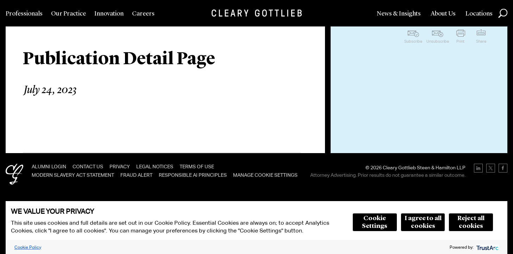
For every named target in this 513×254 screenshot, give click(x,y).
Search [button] (502, 13)
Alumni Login (49, 166)
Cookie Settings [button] (374, 222)
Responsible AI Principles (193, 175)
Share (481, 41)
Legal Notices (154, 166)
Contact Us (88, 166)
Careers (143, 14)
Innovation (109, 14)
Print (460, 41)
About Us (443, 14)
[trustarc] (487, 247)
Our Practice (68, 14)
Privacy (120, 166)
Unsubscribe (437, 41)
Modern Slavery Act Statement (73, 175)
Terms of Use (197, 166)
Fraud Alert (136, 175)
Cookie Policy (27, 247)
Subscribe (413, 41)
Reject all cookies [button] (470, 222)
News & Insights (399, 14)
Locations (479, 14)
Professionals (24, 14)
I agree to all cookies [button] (423, 222)
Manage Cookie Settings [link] (265, 175)
